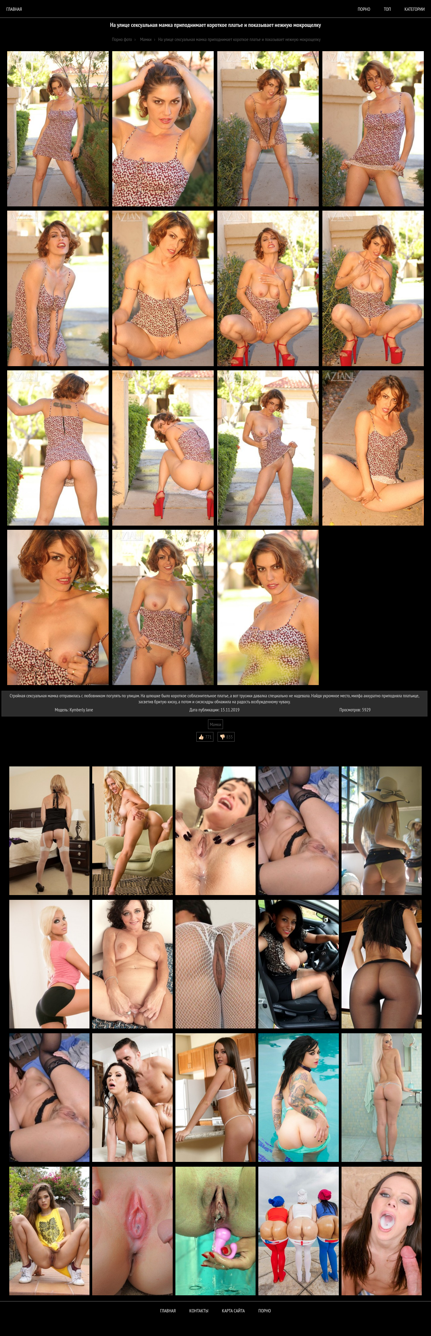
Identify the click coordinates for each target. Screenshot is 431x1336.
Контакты (199, 1311)
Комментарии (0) (19, 746)
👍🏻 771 (205, 737)
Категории (415, 9)
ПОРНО (264, 1311)
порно (364, 9)
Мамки (215, 724)
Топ (387, 9)
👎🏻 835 (226, 737)
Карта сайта (233, 1311)
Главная (14, 9)
